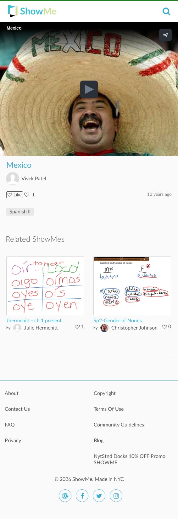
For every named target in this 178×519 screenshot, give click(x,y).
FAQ (10, 424)
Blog (98, 440)
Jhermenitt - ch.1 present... (35, 320)
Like (15, 194)
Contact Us (17, 409)
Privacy (13, 440)
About (12, 393)
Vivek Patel (33, 178)
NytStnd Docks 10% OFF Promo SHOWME (129, 459)
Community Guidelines (119, 424)
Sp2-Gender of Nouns (117, 320)
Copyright (105, 393)
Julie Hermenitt (41, 327)
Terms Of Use (109, 409)
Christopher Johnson (134, 327)
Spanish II (20, 211)
